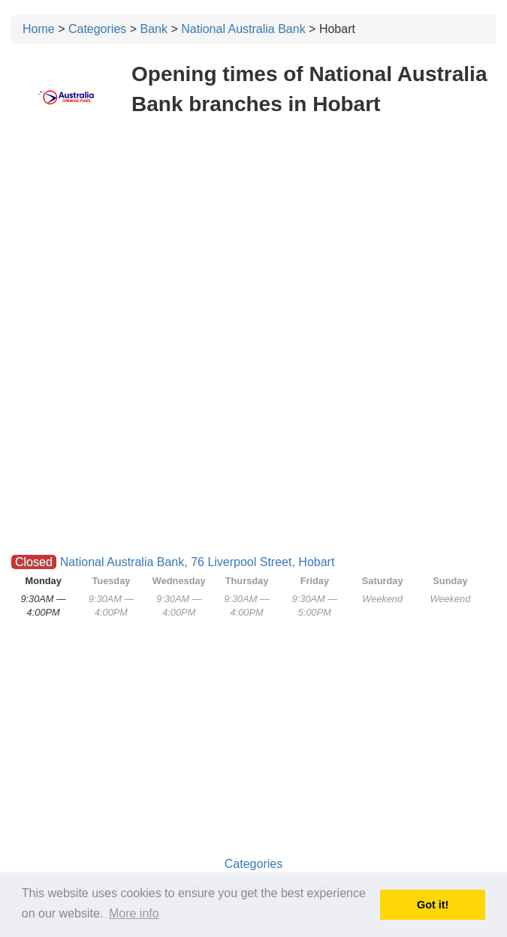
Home (39, 29)
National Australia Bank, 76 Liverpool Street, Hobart (197, 562)
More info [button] (134, 913)
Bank (153, 29)
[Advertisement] (253, 239)
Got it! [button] (432, 905)
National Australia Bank (243, 29)
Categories (97, 29)
